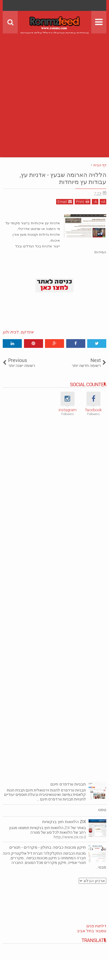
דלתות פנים (96, 926)
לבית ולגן (11, 332)
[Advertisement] (54, 87)
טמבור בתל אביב (91, 930)
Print (82, 201)
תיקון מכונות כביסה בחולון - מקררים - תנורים (47, 847)
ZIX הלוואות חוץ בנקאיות (64, 821)
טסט (102, 809)
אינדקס (27, 332)
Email (64, 201)
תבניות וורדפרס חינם (68, 784)
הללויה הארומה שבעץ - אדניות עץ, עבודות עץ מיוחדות (63, 178)
